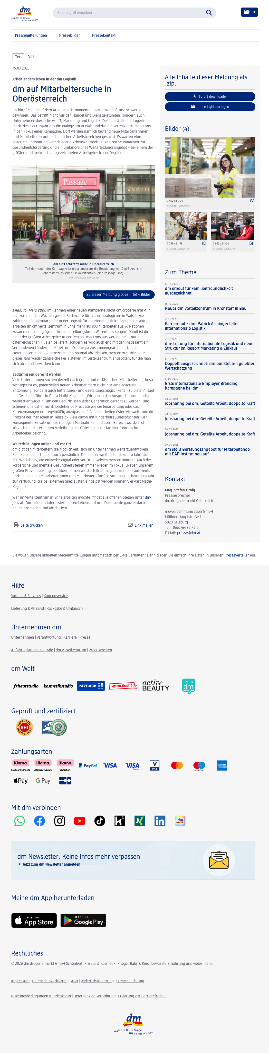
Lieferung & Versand (27, 609)
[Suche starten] (210, 12)
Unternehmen (22, 638)
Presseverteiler (236, 555)
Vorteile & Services (26, 596)
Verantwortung (49, 638)
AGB (74, 981)
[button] (249, 12)
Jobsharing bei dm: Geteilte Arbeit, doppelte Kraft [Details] (210, 403)
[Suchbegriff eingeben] (134, 13)
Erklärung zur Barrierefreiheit (142, 996)
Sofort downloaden (210, 96)
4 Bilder (144, 295)
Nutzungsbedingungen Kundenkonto (41, 996)
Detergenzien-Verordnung (94, 996)
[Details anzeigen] (251, 201)
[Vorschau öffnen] (83, 212)
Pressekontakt (103, 36)
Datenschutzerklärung (50, 981)
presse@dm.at (188, 533)
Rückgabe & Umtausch (65, 609)
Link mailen (144, 526)
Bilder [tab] (32, 57)
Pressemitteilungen (31, 36)
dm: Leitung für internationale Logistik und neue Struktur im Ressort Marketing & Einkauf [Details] (209, 346)
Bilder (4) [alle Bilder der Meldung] (177, 129)
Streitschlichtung (130, 981)
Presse (84, 638)
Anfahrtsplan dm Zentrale (32, 650)
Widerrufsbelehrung (97, 981)
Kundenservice (56, 596)
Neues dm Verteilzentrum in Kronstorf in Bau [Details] (206, 308)
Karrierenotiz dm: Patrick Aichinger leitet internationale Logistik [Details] (202, 326)
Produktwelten (100, 650)
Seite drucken (32, 526)
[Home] (24, 13)
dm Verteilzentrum (71, 650)
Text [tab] (18, 57)
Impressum (20, 981)
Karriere (70, 638)
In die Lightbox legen (210, 107)
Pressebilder (69, 36)
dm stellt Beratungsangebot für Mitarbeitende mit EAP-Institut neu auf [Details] (207, 451)
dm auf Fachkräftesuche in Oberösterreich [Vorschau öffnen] (83, 264)
